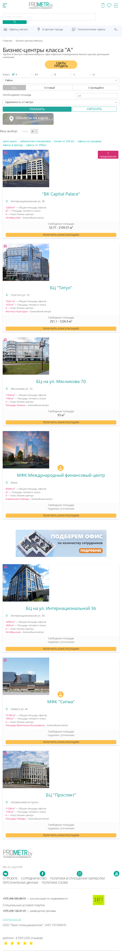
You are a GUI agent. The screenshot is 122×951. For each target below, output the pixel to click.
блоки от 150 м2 (64, 141)
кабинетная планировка (35, 141)
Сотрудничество (34, 878)
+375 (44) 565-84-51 (35, 898)
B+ (36, 74)
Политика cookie (55, 883)
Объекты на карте (32, 117)
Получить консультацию (61, 234)
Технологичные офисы (91, 29)
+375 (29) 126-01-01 (29, 911)
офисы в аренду (13, 145)
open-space (10, 141)
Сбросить (94, 109)
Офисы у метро (18, 29)
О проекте (10, 878)
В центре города (52, 29)
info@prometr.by (12, 919)
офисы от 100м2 (36, 145)
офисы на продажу (89, 141)
